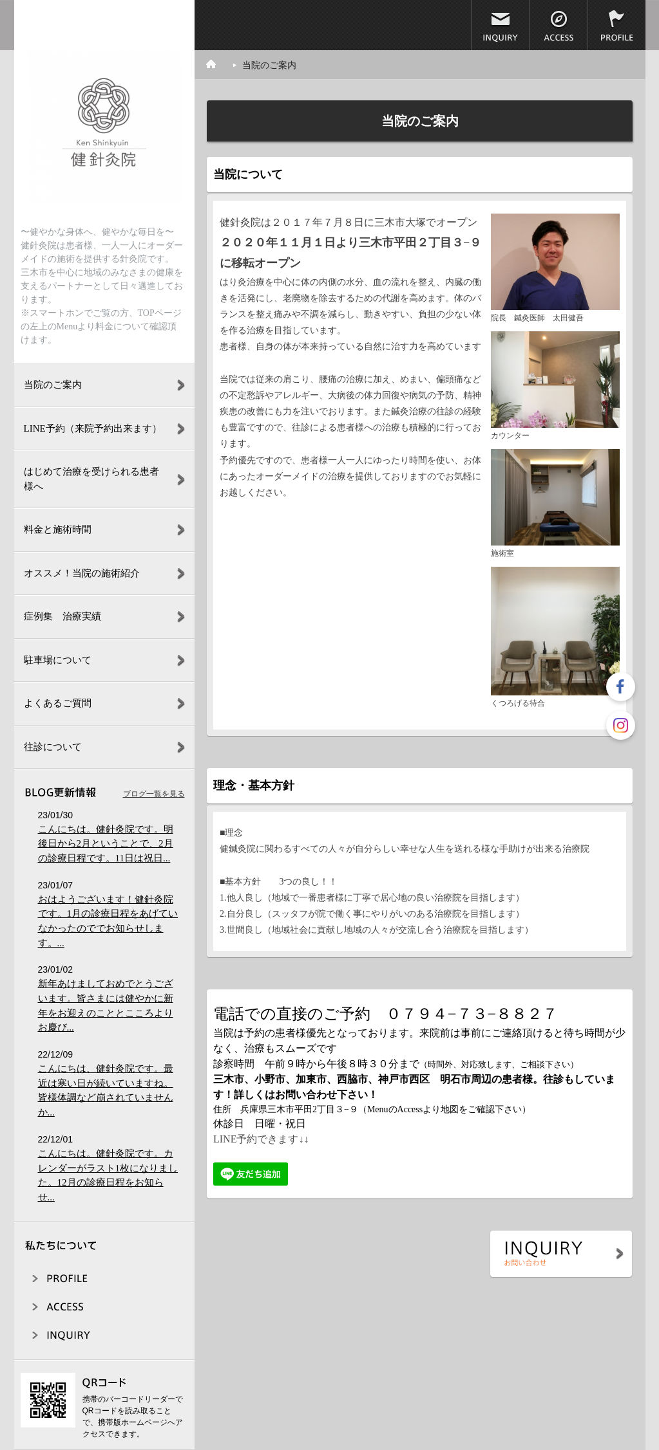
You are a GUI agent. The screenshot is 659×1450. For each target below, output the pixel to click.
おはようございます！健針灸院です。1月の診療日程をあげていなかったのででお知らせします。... (108, 921)
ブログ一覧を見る (154, 793)
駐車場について (57, 660)
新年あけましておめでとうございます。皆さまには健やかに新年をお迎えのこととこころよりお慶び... (105, 1005)
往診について (53, 747)
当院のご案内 (53, 385)
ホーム (218, 64)
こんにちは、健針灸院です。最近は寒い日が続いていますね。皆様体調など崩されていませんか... (105, 1090)
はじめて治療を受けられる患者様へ (91, 478)
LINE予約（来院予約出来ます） (93, 428)
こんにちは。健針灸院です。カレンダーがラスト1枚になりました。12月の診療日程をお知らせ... (108, 1175)
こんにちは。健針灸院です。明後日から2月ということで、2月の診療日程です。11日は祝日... (105, 843)
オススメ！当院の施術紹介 (82, 573)
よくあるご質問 (57, 703)
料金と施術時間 (57, 529)
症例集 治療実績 (62, 616)
